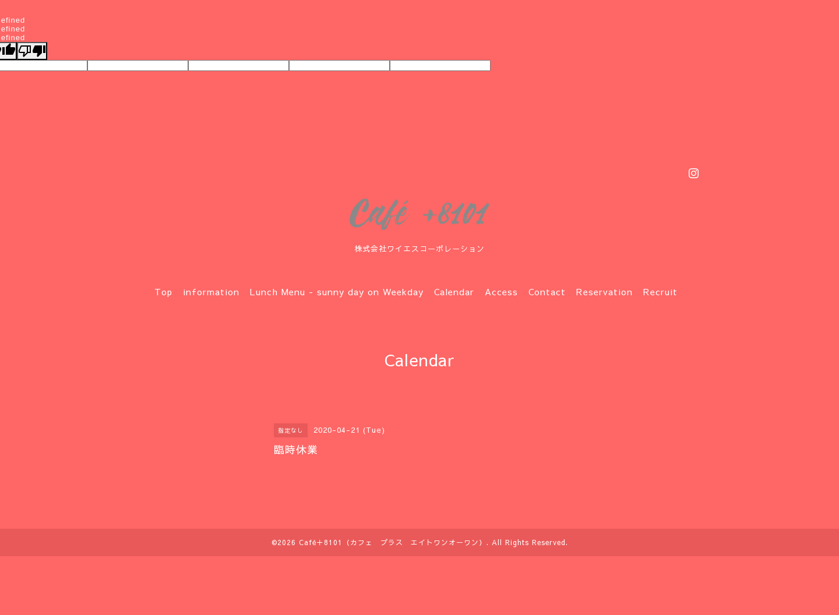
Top (163, 291)
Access (501, 291)
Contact (547, 291)
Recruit (660, 291)
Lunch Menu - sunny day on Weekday (337, 291)
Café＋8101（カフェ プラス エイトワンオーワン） (393, 542)
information (211, 291)
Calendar (454, 291)
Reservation (604, 291)
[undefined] (32, 51)
